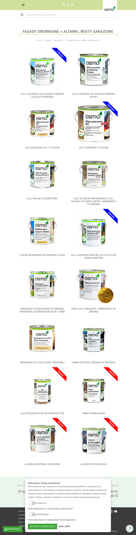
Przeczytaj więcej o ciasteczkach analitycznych (50, 509)
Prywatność (12, 529)
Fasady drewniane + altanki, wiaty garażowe (83, 40)
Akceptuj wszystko (42, 526)
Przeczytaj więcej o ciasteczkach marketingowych (51, 520)
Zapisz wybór (64, 526)
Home (39, 40)
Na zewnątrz (59, 40)
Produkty (47, 40)
